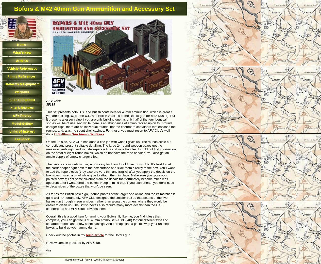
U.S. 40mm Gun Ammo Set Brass (79, 134)
